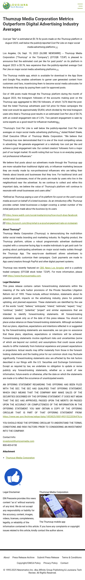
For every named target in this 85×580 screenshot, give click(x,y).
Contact (64, 563)
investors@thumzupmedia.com (18, 441)
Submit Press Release (48, 557)
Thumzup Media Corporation (20, 457)
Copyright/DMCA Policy (29, 563)
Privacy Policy (50, 563)
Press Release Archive (23, 557)
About (7, 557)
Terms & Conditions (72, 557)
